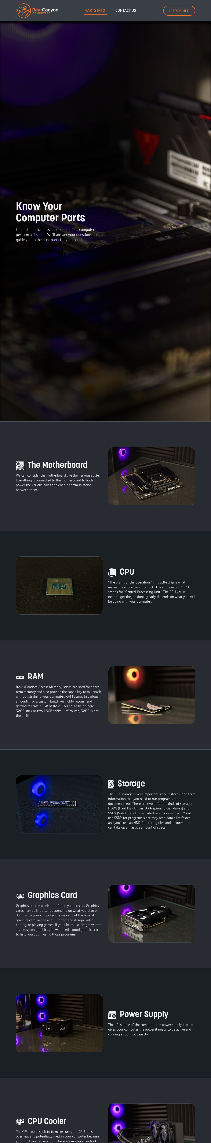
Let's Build (179, 10)
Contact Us (125, 10)
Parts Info (95, 10)
